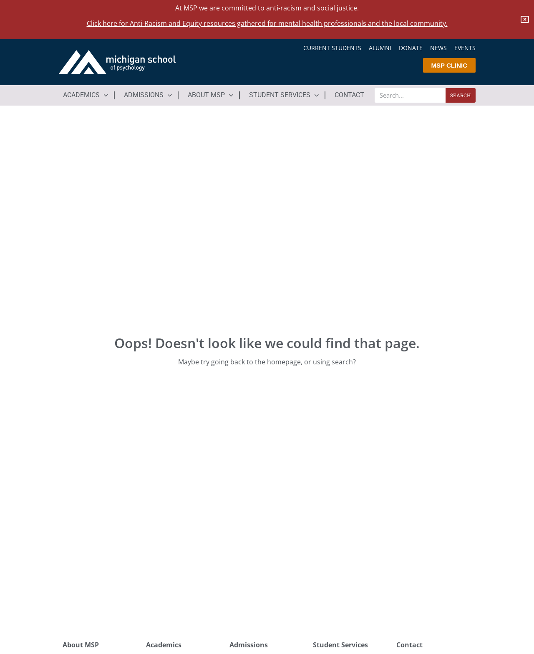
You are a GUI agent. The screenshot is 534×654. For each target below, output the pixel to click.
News (438, 48)
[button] (86, 95)
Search (460, 95)
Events (465, 48)
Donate (411, 48)
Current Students (332, 48)
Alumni (380, 48)
